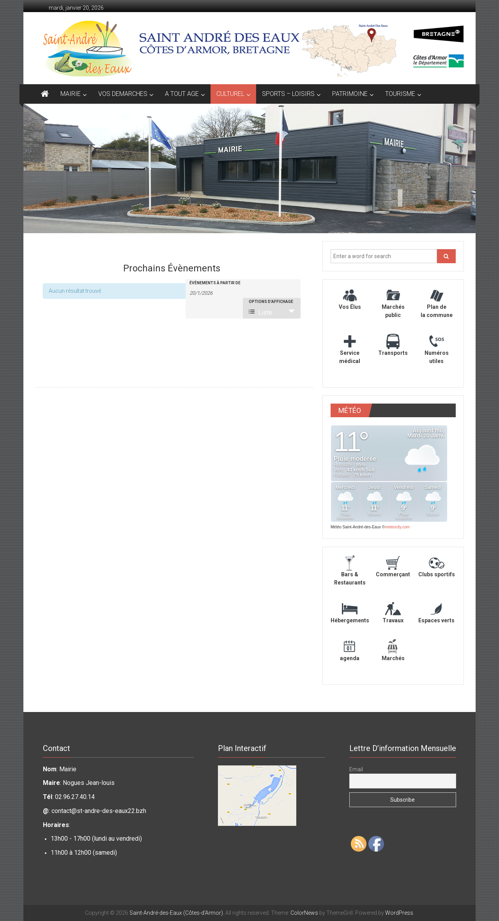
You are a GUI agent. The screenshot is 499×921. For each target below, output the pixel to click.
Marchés (393, 658)
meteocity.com (397, 527)
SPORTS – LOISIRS (288, 93)
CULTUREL (230, 93)
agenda (349, 658)
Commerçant (393, 574)
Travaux (392, 620)
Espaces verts (436, 620)
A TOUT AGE (182, 93)
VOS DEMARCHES (122, 93)
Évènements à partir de (215, 283)
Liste (260, 312)
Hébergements (350, 620)
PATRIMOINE (350, 93)
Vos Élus (350, 307)
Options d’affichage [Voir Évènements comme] (271, 302)
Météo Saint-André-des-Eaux (356, 527)
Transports (393, 353)
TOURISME (400, 93)
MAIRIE (70, 93)
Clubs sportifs (436, 574)
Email (356, 769)
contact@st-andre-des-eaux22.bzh (98, 811)
